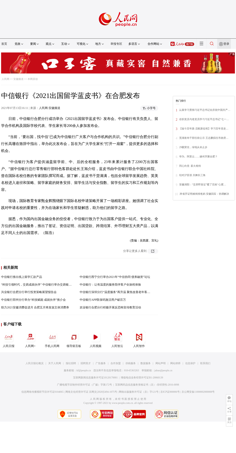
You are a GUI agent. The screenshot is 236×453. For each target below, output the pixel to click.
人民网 (5, 79)
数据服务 (145, 363)
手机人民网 (52, 339)
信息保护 (190, 363)
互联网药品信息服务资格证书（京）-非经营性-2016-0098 (147, 384)
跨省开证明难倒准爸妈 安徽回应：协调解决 (204, 193)
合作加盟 (116, 363)
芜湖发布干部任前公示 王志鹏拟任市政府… (204, 138)
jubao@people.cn (163, 370)
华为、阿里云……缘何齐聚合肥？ (198, 156)
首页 (4, 43)
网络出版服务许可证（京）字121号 (139, 391)
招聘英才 (86, 363)
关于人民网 (54, 363)
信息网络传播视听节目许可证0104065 (42, 391)
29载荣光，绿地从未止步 (193, 147)
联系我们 (205, 363)
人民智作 (139, 339)
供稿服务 (130, 363)
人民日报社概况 (34, 363)
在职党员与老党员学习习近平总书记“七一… (204, 119)
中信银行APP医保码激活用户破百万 (103, 299)
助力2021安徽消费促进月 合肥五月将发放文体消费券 (35, 307)
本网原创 (33, 79)
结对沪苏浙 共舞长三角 (192, 175)
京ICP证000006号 (170, 391)
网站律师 (175, 363)
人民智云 (117, 339)
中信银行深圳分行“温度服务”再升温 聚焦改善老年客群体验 (118, 292)
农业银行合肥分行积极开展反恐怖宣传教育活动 (110, 307)
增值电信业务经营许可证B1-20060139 (142, 377)
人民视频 (95, 339)
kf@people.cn (84, 370)
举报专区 (116, 43)
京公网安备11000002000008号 (198, 391)
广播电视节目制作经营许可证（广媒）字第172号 (84, 384)
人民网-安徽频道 (49, 108)
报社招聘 (71, 363)
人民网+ (30, 339)
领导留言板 (73, 339)
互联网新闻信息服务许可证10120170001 (95, 377)
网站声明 (160, 363)
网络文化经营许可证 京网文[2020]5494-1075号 (91, 391)
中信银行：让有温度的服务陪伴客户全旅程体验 (110, 284)
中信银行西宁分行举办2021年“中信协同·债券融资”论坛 (115, 276)
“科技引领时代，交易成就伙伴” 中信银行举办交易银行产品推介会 (43, 284)
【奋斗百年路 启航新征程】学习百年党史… (204, 128)
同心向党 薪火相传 (190, 166)
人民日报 (8, 339)
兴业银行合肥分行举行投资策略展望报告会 (29, 292)
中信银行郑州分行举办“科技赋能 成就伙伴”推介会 (33, 299)
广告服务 (101, 363)
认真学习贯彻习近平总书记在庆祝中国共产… (204, 110)
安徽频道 (18, 79)
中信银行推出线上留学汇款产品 (21, 276)
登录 (226, 43)
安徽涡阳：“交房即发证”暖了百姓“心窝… (202, 184)
